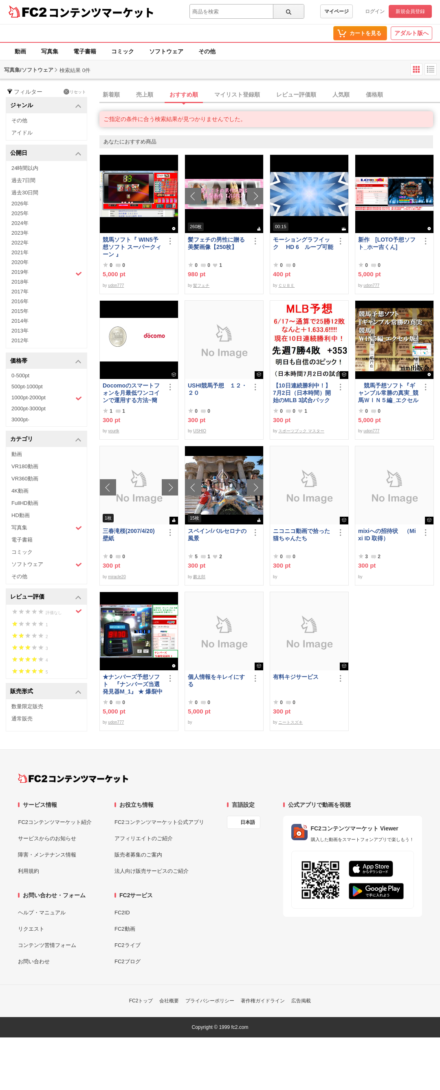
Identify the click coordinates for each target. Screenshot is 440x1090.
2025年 (20, 213)
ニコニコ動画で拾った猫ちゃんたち (301, 535)
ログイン (375, 11)
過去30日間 (24, 192)
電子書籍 (84, 51)
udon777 (116, 285)
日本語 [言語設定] (247, 822)
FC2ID (122, 912)
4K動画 (20, 491)
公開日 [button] (45, 153)
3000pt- (20, 419)
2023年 (20, 233)
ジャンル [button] (45, 106)
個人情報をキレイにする (216, 680)
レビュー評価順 (296, 94)
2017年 (20, 291)
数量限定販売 (27, 706)
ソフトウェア (166, 51)
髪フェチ (201, 285)
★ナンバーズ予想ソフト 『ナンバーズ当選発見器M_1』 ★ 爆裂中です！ (133, 684)
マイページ (336, 11)
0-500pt (20, 375)
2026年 (20, 203)
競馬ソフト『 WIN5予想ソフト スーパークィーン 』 (132, 247)
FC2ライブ (127, 945)
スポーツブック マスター (301, 431)
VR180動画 (24, 466)
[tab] (269, 95)
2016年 (20, 301)
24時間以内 (24, 168)
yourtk (113, 431)
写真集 (49, 51)
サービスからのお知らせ (47, 838)
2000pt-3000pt (28, 408)
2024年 (20, 223)
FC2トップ (141, 1001)
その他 (207, 51)
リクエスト (31, 929)
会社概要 (169, 1001)
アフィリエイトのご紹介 (143, 838)
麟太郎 (199, 577)
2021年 (20, 252)
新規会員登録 (410, 11)
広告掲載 (301, 1001)
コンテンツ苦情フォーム (47, 945)
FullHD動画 (24, 503)
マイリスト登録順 (237, 94)
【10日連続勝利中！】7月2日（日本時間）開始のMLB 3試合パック (302, 392)
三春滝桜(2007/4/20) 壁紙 (132, 535)
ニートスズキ (290, 722)
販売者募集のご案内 (138, 855)
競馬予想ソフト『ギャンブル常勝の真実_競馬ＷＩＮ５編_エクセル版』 (388, 393)
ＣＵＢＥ (286, 285)
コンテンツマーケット (101, 12)
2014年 (20, 321)
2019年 (46, 273)
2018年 (20, 282)
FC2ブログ (127, 961)
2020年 (20, 262)
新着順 (111, 94)
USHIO (199, 431)
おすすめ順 (183, 94)
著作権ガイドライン (263, 1001)
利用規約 (28, 871)
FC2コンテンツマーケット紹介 (55, 822)
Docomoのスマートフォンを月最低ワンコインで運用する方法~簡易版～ (131, 393)
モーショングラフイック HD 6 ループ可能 (303, 243)
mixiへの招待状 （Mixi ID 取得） (387, 535)
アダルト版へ (411, 33)
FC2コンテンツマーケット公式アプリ (159, 822)
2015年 (20, 311)
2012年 (20, 340)
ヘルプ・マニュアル (42, 912)
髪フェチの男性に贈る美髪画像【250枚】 (216, 243)
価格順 (374, 94)
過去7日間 (23, 180)
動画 (20, 51)
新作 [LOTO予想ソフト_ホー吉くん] (387, 243)
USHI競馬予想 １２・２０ (217, 389)
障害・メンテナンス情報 (47, 855)
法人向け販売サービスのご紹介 (151, 871)
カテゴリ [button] (45, 439)
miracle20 (116, 577)
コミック (122, 51)
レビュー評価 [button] (45, 597)
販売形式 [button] (45, 692)
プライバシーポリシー (209, 1001)
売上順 (144, 94)
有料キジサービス (296, 677)
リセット (75, 92)
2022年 (20, 243)
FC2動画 (124, 929)
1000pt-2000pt (46, 398)
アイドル (22, 133)
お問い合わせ (34, 961)
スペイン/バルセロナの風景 (217, 535)
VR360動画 (24, 479)
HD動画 (20, 515)
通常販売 (22, 719)
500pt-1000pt (27, 386)
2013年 (20, 331)
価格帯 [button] (45, 361)
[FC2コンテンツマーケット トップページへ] (73, 778)
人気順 (341, 94)
